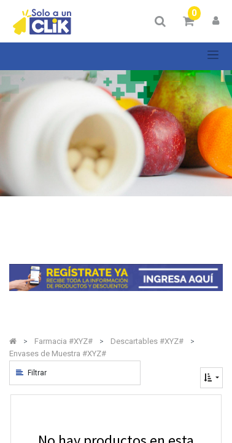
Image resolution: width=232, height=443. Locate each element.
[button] (211, 377)
